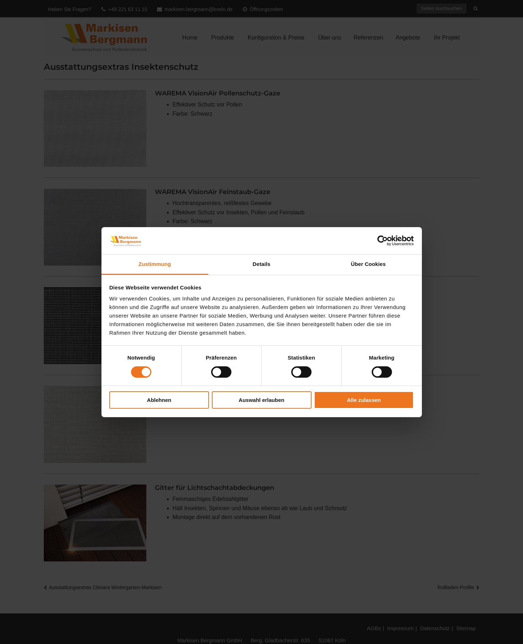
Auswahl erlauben (261, 400)
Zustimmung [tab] (154, 264)
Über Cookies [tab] (368, 264)
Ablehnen (159, 400)
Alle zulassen (364, 400)
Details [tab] (262, 264)
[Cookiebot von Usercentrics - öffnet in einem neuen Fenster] (382, 240)
